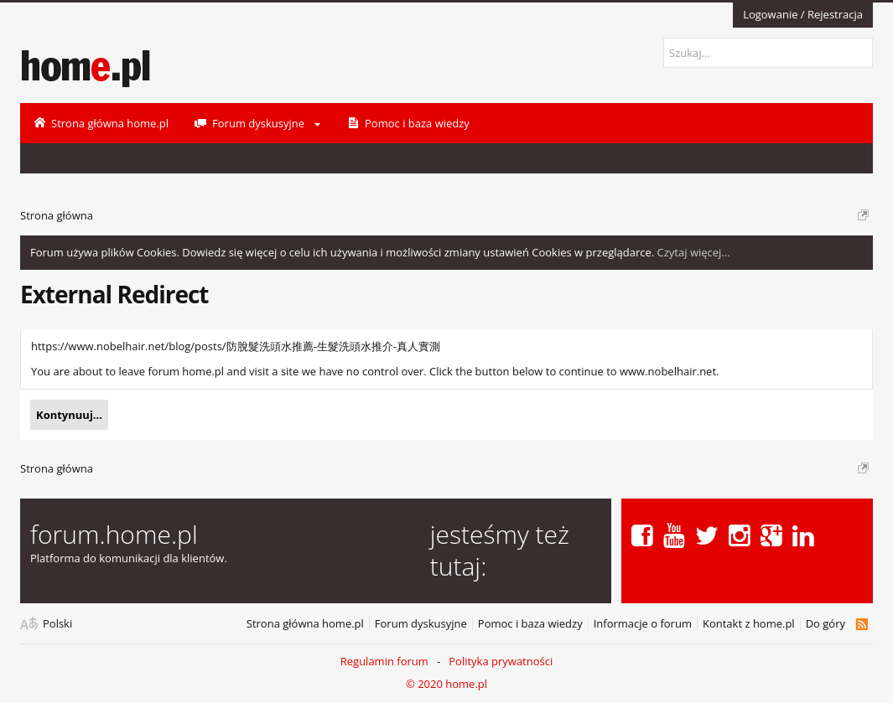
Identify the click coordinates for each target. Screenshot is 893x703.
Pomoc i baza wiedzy (530, 624)
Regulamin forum (384, 661)
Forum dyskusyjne (421, 624)
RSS (861, 624)
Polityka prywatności (501, 661)
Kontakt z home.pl (749, 624)
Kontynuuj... (69, 414)
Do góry (825, 624)
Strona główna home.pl (305, 624)
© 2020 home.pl (446, 683)
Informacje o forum (643, 624)
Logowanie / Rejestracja (803, 14)
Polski (57, 624)
